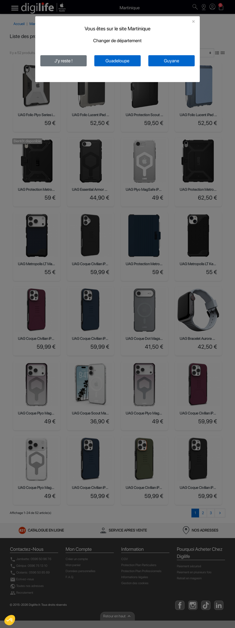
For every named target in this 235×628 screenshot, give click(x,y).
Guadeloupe (117, 61)
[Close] (193, 21)
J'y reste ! (63, 61)
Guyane (171, 61)
